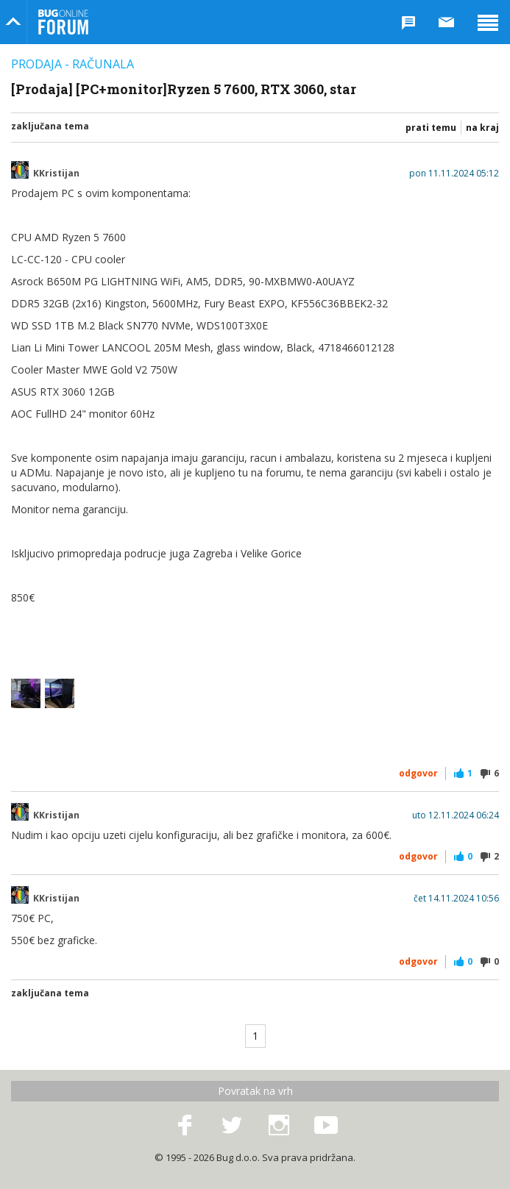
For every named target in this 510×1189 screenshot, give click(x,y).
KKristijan (56, 173)
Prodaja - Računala (72, 64)
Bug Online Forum (63, 22)
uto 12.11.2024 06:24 (455, 815)
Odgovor (418, 773)
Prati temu (430, 127)
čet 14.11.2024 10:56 (456, 898)
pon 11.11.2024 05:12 (454, 173)
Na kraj (482, 127)
